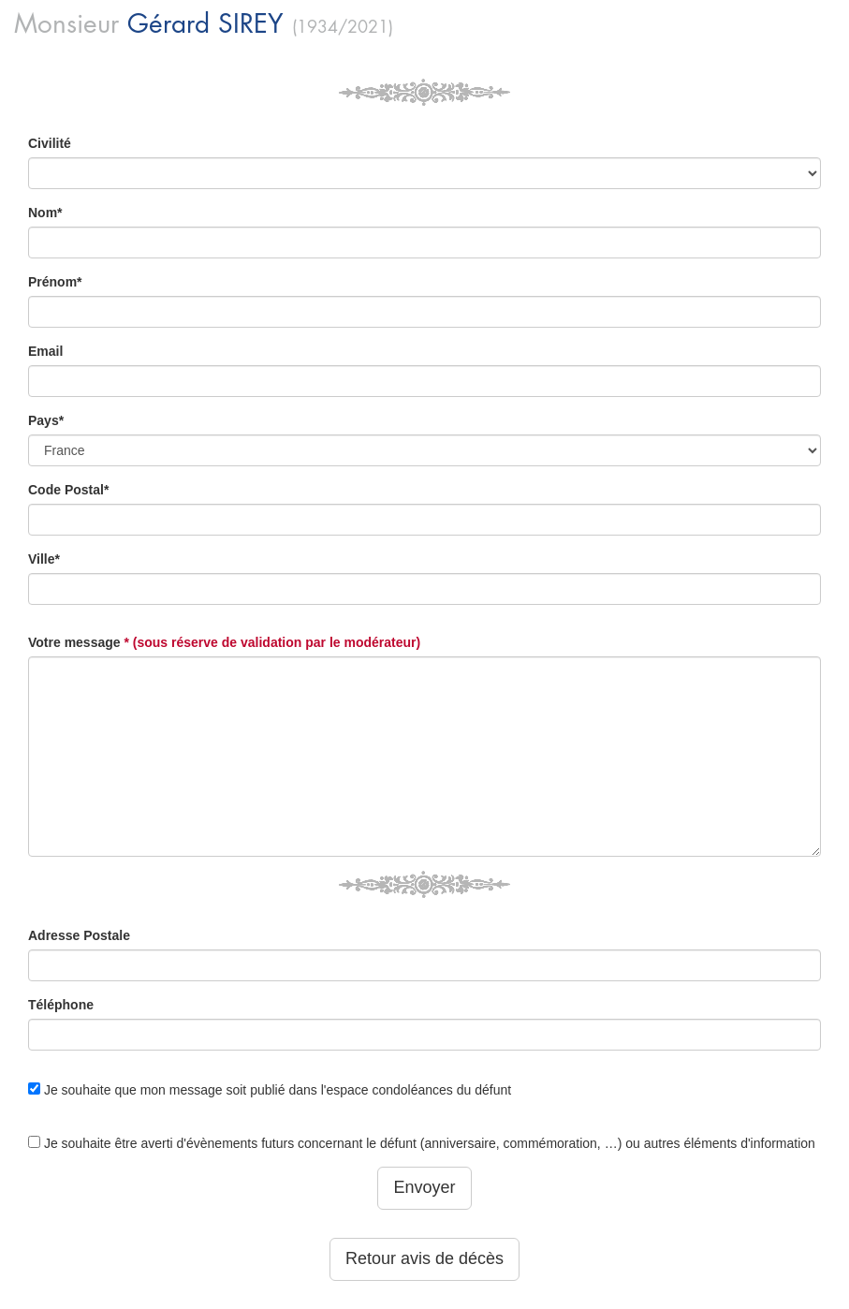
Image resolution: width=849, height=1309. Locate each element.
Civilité (49, 143)
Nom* (45, 212)
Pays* (46, 420)
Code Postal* (68, 489)
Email (45, 351)
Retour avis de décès (424, 1258)
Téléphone (61, 1004)
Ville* (44, 559)
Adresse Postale (79, 935)
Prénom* (55, 281)
